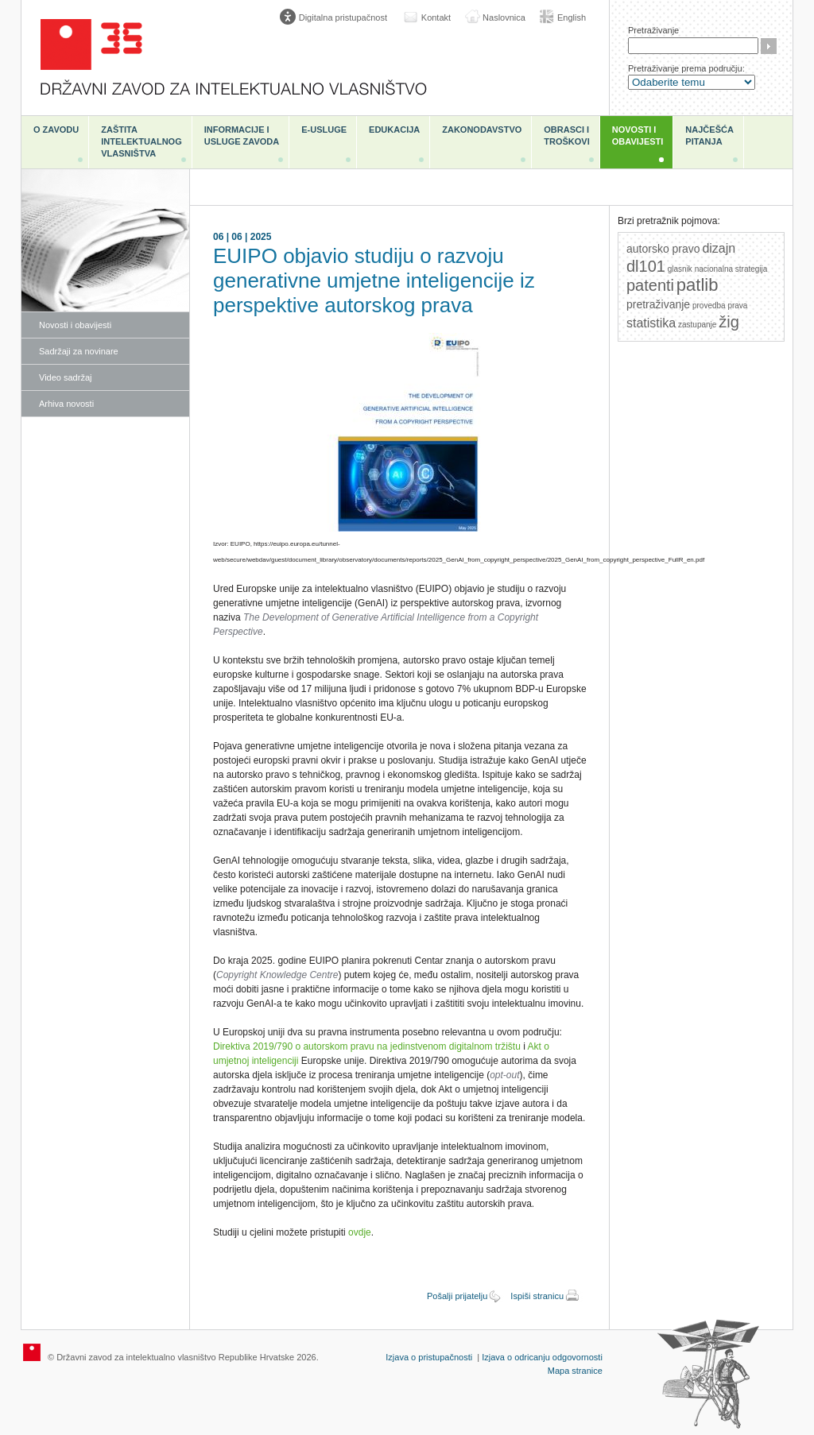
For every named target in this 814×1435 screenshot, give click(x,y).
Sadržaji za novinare (78, 351)
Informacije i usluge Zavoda (242, 135)
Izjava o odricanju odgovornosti (542, 1357)
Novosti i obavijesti (638, 135)
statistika (651, 323)
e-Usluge (324, 129)
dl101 (645, 266)
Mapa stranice (575, 1370)
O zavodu (56, 129)
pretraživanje (658, 304)
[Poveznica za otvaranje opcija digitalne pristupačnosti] (337, 17)
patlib (697, 285)
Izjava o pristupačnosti (429, 1357)
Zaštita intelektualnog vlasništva (141, 141)
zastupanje (697, 324)
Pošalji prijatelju (457, 1296)
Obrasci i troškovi (566, 135)
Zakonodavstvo (481, 129)
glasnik (680, 269)
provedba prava (720, 305)
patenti (650, 285)
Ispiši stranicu (537, 1296)
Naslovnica (504, 17)
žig (729, 322)
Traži (769, 46)
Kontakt (436, 17)
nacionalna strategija (731, 269)
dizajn (718, 248)
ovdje (359, 1232)
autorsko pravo (663, 248)
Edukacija (394, 129)
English (571, 17)
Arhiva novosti (66, 403)
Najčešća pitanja (709, 135)
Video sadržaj (65, 377)
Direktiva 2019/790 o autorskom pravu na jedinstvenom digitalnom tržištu (367, 1046)
